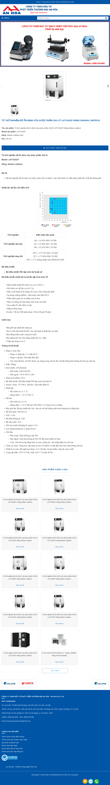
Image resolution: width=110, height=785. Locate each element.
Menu (5, 18)
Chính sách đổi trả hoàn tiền (12, 748)
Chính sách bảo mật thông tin (12, 751)
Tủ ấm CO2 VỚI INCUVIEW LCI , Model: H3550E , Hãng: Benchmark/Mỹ (82, 653)
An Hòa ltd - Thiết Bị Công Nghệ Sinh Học (21, 767)
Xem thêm (55, 670)
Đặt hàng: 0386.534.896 (55, 148)
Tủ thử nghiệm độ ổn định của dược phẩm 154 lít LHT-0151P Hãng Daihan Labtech (48, 128)
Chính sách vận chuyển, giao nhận (14, 739)
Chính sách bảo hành (9, 745)
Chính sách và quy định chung (13, 736)
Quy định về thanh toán (10, 742)
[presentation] (4, 44)
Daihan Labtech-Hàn (15, 135)
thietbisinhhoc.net (57, 775)
